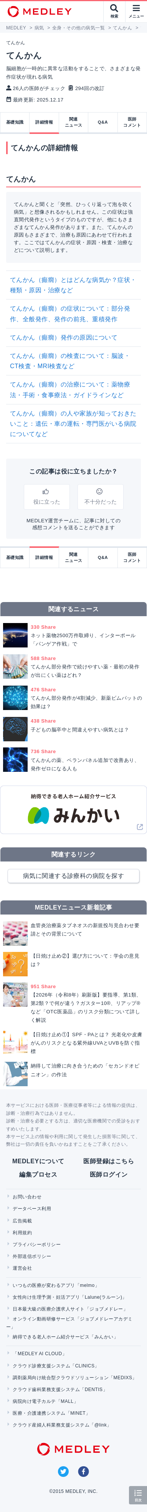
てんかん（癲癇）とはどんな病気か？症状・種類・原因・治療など (73, 285)
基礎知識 (15, 122)
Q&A (103, 122)
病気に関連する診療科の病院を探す (73, 876)
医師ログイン (109, 1174)
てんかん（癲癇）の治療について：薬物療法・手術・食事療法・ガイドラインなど (70, 389)
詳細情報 (44, 122)
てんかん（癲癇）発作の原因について (63, 337)
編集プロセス (38, 1174)
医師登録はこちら (108, 1161)
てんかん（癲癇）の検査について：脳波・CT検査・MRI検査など (70, 361)
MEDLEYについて (38, 1161)
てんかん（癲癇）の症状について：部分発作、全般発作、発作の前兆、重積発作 (70, 313)
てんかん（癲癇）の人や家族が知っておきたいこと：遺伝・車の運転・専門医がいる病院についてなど (73, 423)
